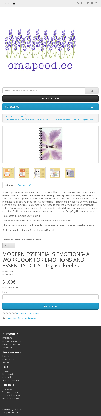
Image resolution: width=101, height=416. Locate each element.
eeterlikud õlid (14, 318)
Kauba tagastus (9, 359)
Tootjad (5, 371)
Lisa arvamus (34, 313)
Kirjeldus (9, 185)
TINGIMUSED (8, 347)
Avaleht (9, 116)
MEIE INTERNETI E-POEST (12, 341)
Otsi (21, 116)
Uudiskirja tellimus (10, 398)
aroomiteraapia (29, 318)
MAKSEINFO (7, 338)
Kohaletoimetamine (11, 344)
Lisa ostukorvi (50, 306)
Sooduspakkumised (11, 380)
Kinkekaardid (8, 374)
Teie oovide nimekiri (11, 395)
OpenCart (18, 409)
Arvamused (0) (24, 185)
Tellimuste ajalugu (10, 392)
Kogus (5, 292)
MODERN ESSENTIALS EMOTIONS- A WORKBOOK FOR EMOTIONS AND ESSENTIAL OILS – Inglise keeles (50, 119)
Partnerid (6, 377)
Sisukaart (6, 362)
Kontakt (5, 356)
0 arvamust (22, 313)
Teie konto (7, 389)
